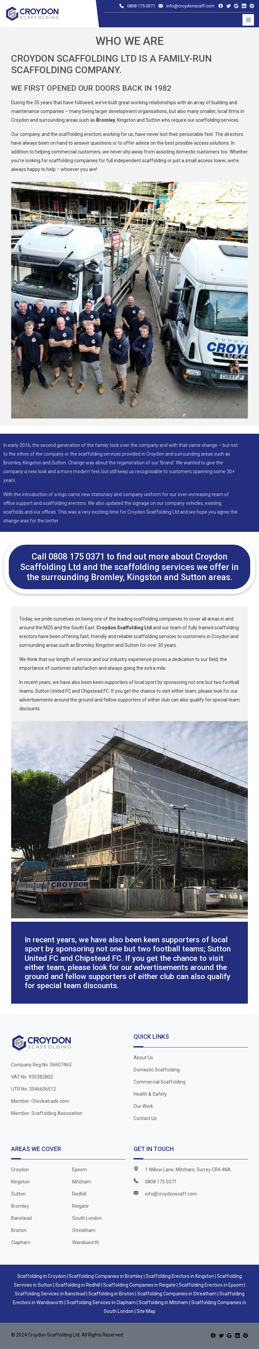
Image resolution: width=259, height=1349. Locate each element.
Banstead (21, 1218)
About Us (143, 1057)
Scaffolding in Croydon (41, 1276)
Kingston (20, 1181)
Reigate (80, 1206)
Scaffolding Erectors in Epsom (211, 1285)
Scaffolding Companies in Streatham (177, 1293)
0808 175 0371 (141, 5)
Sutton (18, 1194)
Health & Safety (150, 1094)
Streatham (83, 1230)
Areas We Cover (36, 1148)
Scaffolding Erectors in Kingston (180, 1276)
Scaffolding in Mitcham (163, 1302)
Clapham (20, 1242)
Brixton (18, 1230)
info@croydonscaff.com (190, 5)
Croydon (20, 1169)
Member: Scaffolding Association (46, 1113)
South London (87, 1218)
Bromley (20, 1206)
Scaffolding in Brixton (111, 1293)
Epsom (79, 1169)
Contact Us (145, 1118)
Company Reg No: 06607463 (41, 1064)
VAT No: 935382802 (32, 1077)
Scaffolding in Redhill (77, 1285)
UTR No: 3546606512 (33, 1089)
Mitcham (81, 1181)
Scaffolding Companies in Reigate (139, 1285)
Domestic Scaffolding (157, 1069)
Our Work (143, 1106)
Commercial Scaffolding (159, 1082)
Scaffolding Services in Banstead (50, 1293)
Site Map (146, 1311)
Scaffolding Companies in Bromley (106, 1276)
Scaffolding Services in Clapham (101, 1302)
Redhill (79, 1194)
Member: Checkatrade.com (40, 1101)
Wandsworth (85, 1242)
